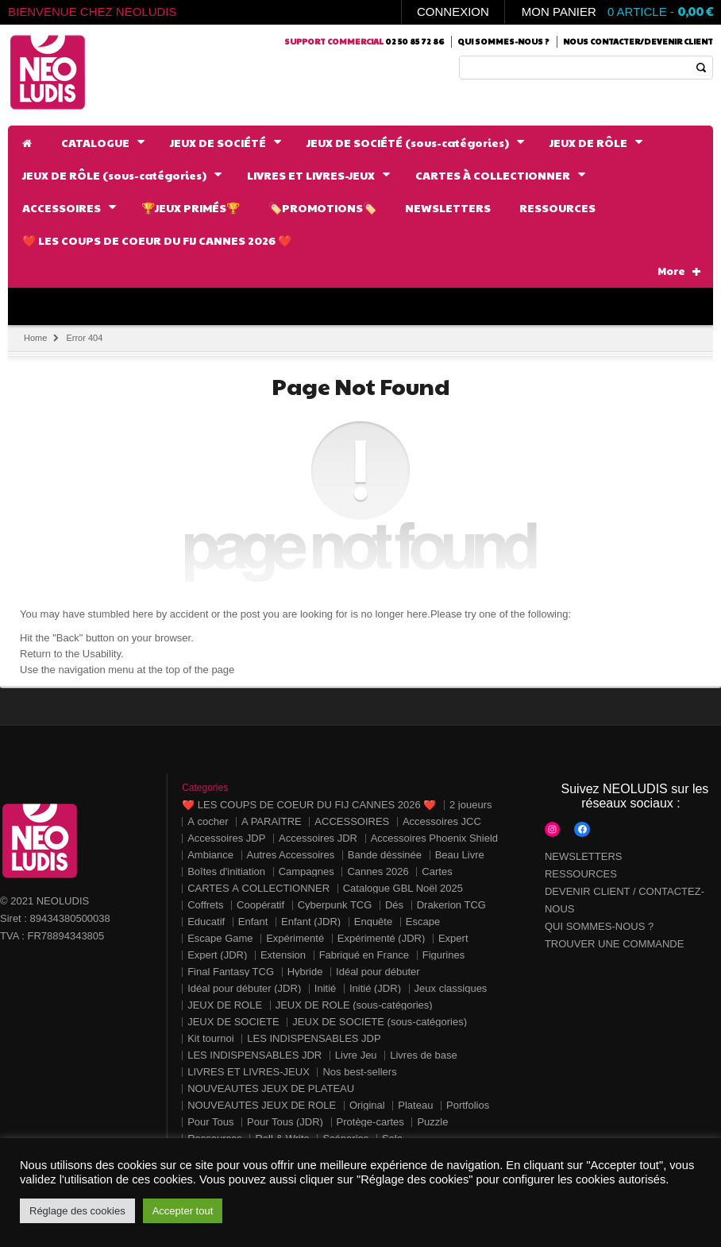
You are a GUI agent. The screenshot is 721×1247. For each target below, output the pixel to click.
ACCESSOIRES (351, 821)
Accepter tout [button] (183, 1211)
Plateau (415, 1105)
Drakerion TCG (451, 904)
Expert (453, 938)
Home (35, 338)
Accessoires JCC (442, 821)
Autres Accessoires (291, 854)
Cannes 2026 (377, 871)
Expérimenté (295, 938)
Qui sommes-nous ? (503, 41)
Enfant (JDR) (311, 921)
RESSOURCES (581, 874)
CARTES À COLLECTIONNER (258, 888)
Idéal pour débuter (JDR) (244, 988)
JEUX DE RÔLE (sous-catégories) (354, 1005)
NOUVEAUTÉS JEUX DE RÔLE (261, 1105)
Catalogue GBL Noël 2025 (403, 888)
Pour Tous (210, 1121)
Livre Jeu (356, 1055)
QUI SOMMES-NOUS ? (599, 926)
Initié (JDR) (375, 988)
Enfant (253, 921)
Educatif (206, 921)
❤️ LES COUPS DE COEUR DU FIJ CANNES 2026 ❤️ (309, 804)
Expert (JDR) (217, 955)
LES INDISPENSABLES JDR (254, 1055)
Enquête (373, 921)
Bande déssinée (385, 854)
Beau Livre (459, 854)
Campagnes (306, 871)
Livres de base (423, 1055)
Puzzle (432, 1121)
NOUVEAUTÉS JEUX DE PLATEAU (270, 1088)
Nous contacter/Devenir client (638, 41)
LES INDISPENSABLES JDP (313, 1038)
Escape (423, 921)
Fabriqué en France (364, 955)
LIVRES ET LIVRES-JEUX (248, 1071)
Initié (325, 988)
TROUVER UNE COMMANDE (614, 944)
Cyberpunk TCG (335, 904)
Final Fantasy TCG (230, 971)
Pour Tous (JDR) (285, 1121)
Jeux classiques (451, 988)
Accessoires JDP (226, 838)
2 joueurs (470, 804)
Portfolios (467, 1105)
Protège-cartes (370, 1121)
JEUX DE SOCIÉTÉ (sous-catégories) (379, 1021)
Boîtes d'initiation (226, 871)
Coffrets (205, 904)
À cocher (207, 821)
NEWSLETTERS (584, 856)
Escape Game (220, 938)
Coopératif (260, 904)
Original (367, 1105)
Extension (283, 955)
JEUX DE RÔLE (224, 1005)
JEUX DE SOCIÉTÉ (233, 1021)
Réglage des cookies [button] (77, 1211)
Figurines (443, 955)
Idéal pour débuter (378, 971)
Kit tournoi (210, 1038)
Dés (394, 904)
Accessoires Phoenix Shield (434, 838)
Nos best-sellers (359, 1071)
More (679, 271)
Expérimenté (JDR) (381, 938)
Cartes (437, 871)
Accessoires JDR (318, 838)
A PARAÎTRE (271, 821)
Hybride (305, 971)
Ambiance (210, 854)
